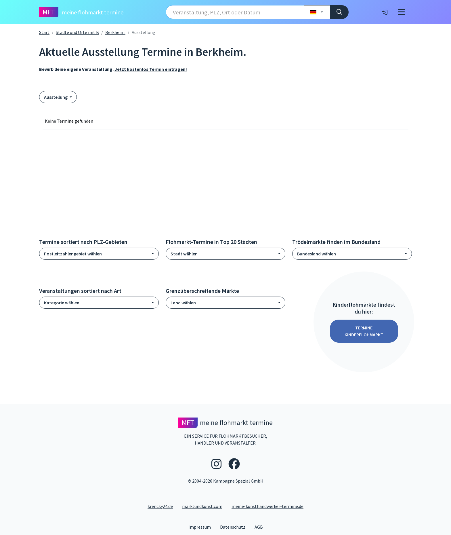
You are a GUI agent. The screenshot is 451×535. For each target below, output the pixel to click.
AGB (261, 526)
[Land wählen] (316, 12)
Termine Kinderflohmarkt (364, 331)
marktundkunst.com (202, 506)
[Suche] (339, 12)
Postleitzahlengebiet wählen (73, 254)
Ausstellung (56, 97)
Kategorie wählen (61, 303)
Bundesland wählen (316, 254)
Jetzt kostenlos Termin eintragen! (150, 69)
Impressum (201, 526)
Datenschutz (235, 526)
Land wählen (183, 303)
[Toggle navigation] (401, 12)
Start (44, 32)
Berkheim (115, 32)
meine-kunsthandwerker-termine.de (267, 506)
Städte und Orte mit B (77, 32)
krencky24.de (160, 506)
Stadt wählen (184, 254)
